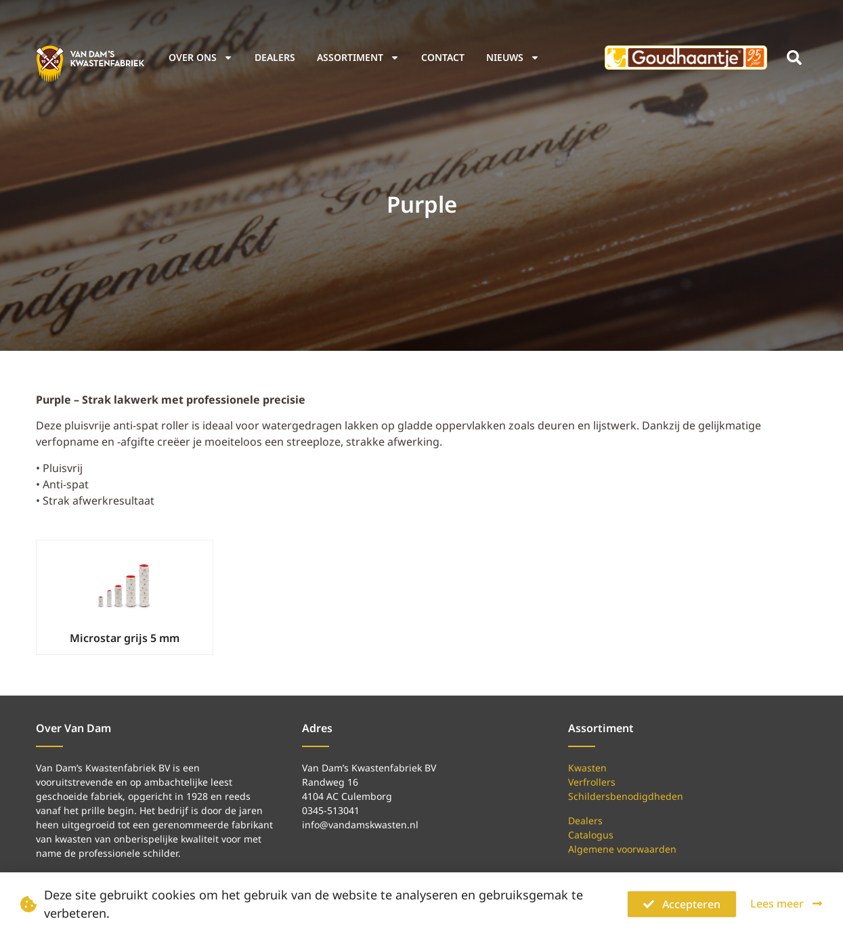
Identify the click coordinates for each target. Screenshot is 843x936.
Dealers (275, 57)
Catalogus (590, 834)
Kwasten (587, 767)
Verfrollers (591, 781)
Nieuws (513, 57)
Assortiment (358, 57)
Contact (442, 57)
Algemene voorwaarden (622, 849)
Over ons (201, 57)
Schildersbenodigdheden (625, 796)
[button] (794, 57)
